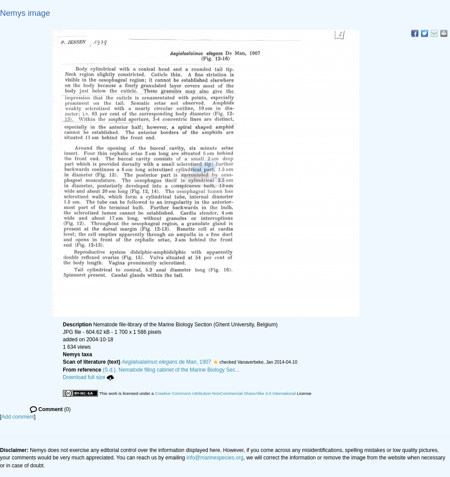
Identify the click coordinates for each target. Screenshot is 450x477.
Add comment (17, 417)
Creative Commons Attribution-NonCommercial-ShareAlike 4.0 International (225, 393)
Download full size (88, 377)
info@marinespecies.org (214, 458)
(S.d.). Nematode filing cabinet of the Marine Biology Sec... (171, 370)
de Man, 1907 (166, 362)
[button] (215, 362)
